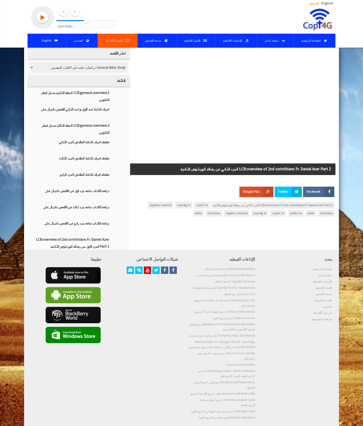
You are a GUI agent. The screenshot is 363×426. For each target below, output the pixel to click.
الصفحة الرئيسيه (322, 269)
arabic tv (296, 213)
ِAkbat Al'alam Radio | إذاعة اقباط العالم (229, 269)
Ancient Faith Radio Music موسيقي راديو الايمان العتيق (224, 385)
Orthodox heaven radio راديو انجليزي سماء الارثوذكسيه (227, 402)
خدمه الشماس (324, 294)
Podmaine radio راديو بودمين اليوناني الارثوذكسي (223, 411)
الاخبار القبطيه (323, 288)
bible (310, 213)
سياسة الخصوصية (321, 319)
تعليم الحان (325, 275)
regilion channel (160, 205)
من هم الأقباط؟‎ (322, 313)
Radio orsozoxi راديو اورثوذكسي (234, 318)
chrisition (326, 213)
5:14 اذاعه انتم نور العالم (239, 294)
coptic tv (202, 205)
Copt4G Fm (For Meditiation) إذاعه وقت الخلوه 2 (224, 288)
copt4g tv (183, 205)
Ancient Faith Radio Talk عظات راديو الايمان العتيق (222, 394)
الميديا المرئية (323, 300)
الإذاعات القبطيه (322, 282)
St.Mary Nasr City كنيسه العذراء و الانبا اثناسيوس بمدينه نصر (224, 303)
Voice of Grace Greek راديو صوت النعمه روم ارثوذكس (226, 356)
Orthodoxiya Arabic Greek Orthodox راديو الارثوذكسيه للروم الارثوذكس (226, 373)
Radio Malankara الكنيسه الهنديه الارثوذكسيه (227, 418)
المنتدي (327, 307)
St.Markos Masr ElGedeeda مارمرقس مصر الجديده (222, 336)
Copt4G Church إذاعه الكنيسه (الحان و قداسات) (226, 275)
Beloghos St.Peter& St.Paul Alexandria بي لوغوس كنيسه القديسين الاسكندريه (222, 327)
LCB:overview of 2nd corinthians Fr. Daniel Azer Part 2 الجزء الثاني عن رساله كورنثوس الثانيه (273, 205)
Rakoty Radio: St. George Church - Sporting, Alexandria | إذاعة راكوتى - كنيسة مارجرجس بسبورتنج (222, 344)
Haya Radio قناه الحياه (240, 365)
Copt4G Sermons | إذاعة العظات (234, 282)
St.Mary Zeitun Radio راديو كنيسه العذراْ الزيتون (224, 312)
